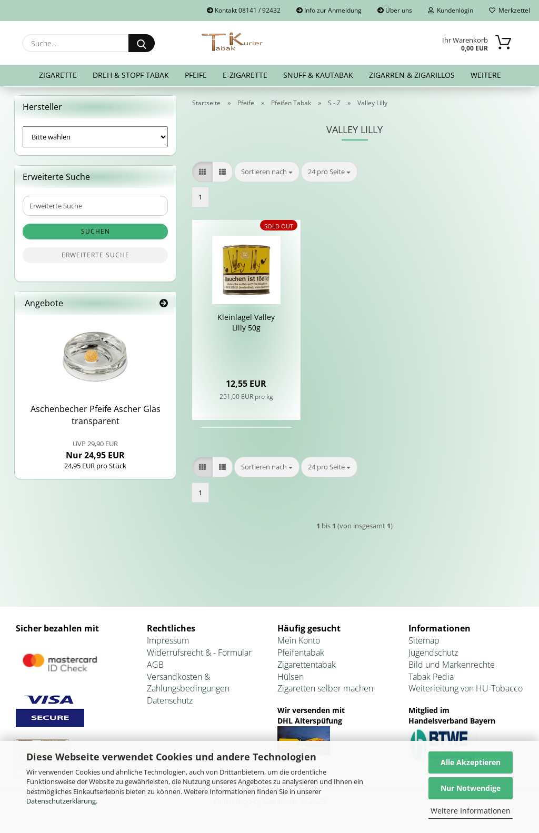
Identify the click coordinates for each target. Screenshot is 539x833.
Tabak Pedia (431, 679)
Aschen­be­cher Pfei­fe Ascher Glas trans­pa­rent (96, 417)
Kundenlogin (450, 10)
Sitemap (424, 642)
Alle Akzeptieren (471, 762)
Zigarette (58, 75)
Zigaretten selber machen (325, 691)
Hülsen (290, 679)
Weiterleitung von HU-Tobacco (465, 691)
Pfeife (196, 75)
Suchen (95, 233)
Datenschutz (170, 702)
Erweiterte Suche (95, 257)
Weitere (486, 75)
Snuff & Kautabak (318, 75)
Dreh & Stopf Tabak (131, 75)
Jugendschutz (433, 654)
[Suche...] (141, 43)
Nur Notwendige (471, 788)
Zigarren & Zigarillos (412, 75)
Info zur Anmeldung (329, 10)
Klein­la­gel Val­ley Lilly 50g (246, 325)
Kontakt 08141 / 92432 (244, 10)
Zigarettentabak (306, 667)
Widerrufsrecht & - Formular (199, 654)
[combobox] (267, 174)
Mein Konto (298, 642)
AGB (155, 667)
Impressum (168, 642)
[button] (202, 174)
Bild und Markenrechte (451, 667)
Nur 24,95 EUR (95, 452)
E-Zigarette (245, 75)
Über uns (394, 10)
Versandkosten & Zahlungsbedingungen (188, 685)
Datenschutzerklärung (61, 801)
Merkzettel (509, 10)
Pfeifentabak (300, 654)
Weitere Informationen (471, 811)
